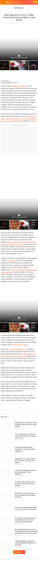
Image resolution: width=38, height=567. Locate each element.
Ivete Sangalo (32, 118)
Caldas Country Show (19, 86)
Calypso (24, 344)
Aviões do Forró (16, 344)
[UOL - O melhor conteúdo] (5, 2)
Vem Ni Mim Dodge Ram (17, 349)
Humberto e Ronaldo (20, 118)
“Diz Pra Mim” (11, 260)
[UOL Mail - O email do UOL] (29, 2)
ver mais (19, 552)
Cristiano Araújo (16, 121)
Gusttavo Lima (5, 121)
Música (19, 8)
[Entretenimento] (14, 2)
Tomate (33, 121)
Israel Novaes (9, 118)
